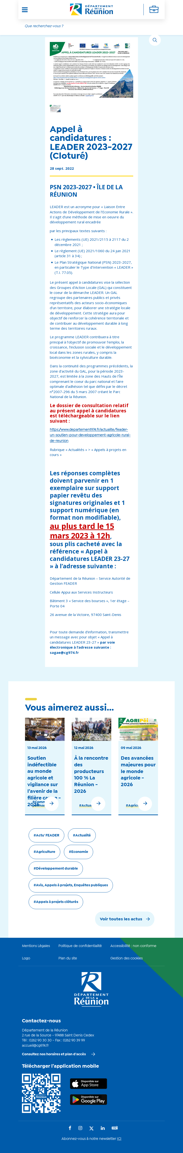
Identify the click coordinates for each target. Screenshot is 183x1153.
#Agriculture (136, 804)
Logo (26, 957)
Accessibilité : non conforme (133, 944)
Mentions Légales (36, 944)
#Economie (78, 850)
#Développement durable (56, 867)
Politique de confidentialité (80, 944)
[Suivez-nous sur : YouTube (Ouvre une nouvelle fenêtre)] (115, 1126)
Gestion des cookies (126, 957)
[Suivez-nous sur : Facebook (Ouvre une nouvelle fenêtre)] (70, 1127)
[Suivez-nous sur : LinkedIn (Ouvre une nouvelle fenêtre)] (103, 1127)
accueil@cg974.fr (35, 1044)
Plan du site (67, 957)
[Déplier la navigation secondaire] (154, 9)
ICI (119, 1137)
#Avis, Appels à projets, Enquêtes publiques (71, 883)
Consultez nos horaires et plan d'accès (54, 1052)
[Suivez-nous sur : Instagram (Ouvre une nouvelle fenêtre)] (80, 1127)
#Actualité (88, 804)
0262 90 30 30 (40, 1039)
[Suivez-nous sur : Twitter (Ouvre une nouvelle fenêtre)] (91, 1127)
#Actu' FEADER (46, 833)
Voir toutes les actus (121, 918)
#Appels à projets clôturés (56, 900)
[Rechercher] (155, 40)
